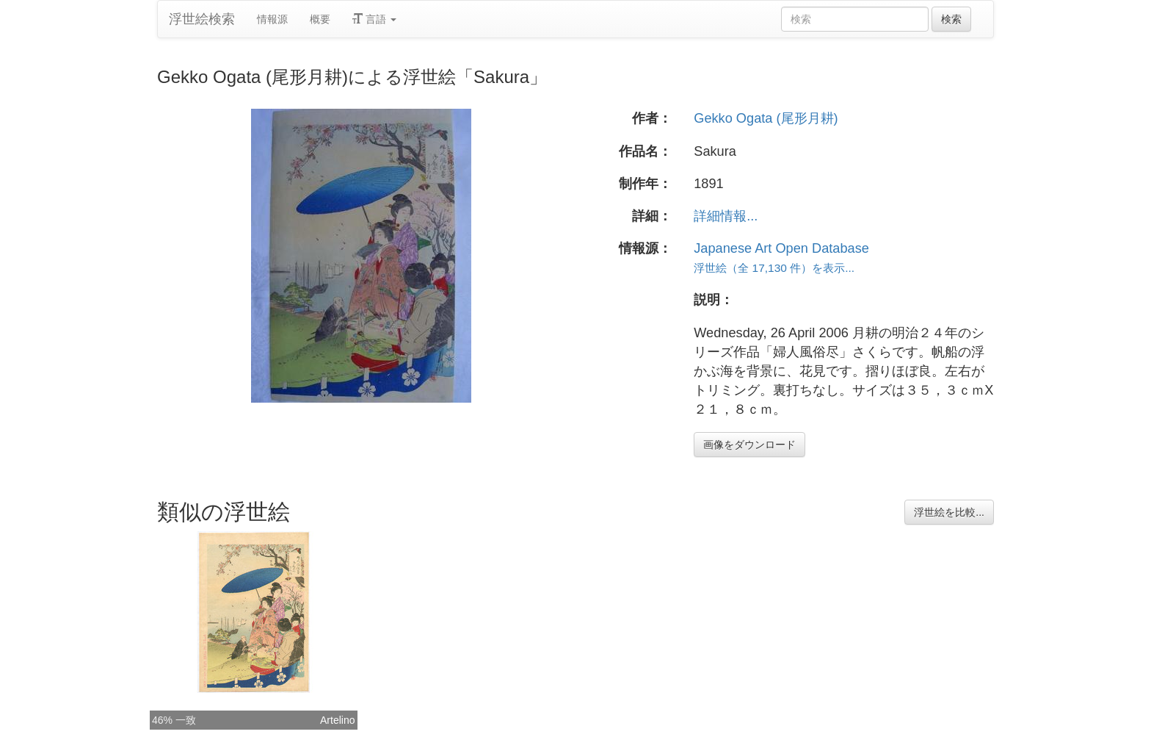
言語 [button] (374, 19)
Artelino (337, 720)
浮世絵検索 (202, 19)
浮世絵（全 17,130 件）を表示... (774, 268)
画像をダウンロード (749, 444)
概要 (320, 19)
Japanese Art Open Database (781, 248)
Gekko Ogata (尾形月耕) (766, 118)
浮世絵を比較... (949, 512)
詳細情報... (726, 216)
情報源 (272, 19)
